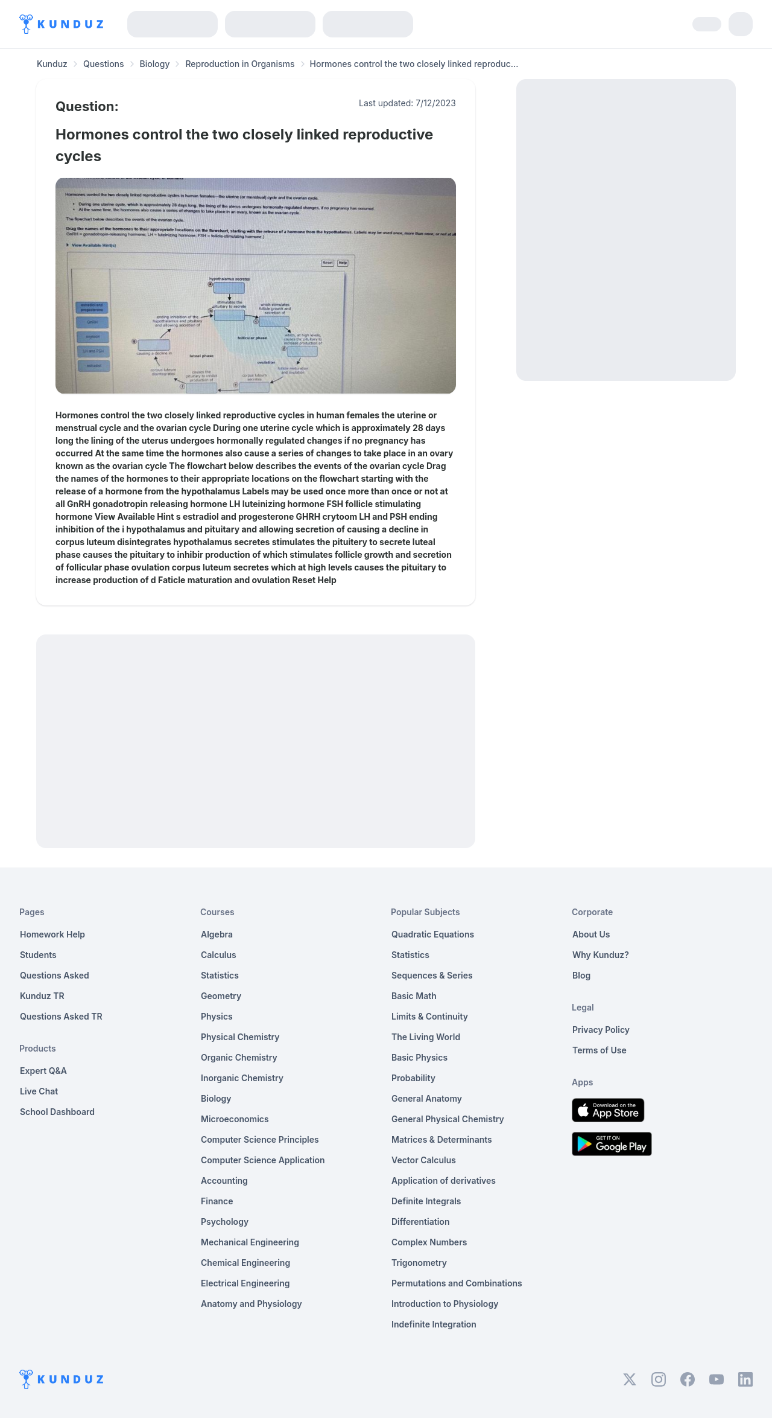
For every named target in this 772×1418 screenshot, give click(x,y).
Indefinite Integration (433, 1324)
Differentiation (420, 1221)
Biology (155, 64)
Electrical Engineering (245, 1283)
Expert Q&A (43, 1070)
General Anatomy (426, 1098)
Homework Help (52, 934)
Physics (217, 1016)
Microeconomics (235, 1119)
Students (38, 955)
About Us (591, 934)
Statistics (220, 975)
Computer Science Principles (260, 1139)
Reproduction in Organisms (239, 64)
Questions (103, 64)
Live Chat (39, 1091)
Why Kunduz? (600, 955)
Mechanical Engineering (250, 1242)
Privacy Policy (601, 1029)
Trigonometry (419, 1262)
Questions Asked (54, 975)
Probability (413, 1078)
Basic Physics (419, 1057)
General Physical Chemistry (447, 1119)
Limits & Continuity (429, 1016)
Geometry (221, 996)
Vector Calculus (423, 1160)
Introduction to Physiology (444, 1303)
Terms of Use (599, 1050)
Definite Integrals (426, 1201)
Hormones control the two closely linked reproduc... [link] (414, 64)
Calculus (218, 955)
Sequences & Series (432, 975)
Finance (217, 1201)
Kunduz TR (42, 996)
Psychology (224, 1221)
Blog (581, 975)
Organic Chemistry (239, 1057)
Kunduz (52, 64)
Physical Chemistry (240, 1037)
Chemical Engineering (245, 1262)
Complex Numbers (429, 1242)
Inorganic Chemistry (242, 1078)
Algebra (217, 934)
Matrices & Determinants (441, 1139)
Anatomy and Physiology (251, 1303)
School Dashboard (57, 1112)
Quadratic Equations (432, 934)
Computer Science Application (263, 1160)
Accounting (224, 1180)
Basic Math (414, 996)
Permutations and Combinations (456, 1283)
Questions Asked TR (61, 1016)
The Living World (425, 1037)
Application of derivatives (443, 1180)
